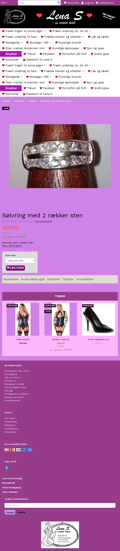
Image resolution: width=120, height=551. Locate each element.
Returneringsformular (15, 387)
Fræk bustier (22, 339)
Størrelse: (10, 255)
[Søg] (58, 3)
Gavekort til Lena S (14, 397)
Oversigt (8, 390)
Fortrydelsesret (12, 400)
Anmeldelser (85, 279)
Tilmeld (10, 512)
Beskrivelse (11, 279)
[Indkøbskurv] (107, 2)
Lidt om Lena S (12, 377)
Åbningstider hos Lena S (17, 371)
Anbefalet (53, 279)
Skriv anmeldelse (43, 221)
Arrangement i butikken (16, 394)
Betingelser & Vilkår (14, 384)
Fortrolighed (10, 374)
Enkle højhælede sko (98, 339)
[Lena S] (60, 16)
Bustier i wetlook (60, 339)
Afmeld (21, 512)
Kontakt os (10, 381)
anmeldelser (24, 221)
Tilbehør (68, 279)
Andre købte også (32, 279)
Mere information (12, 245)
